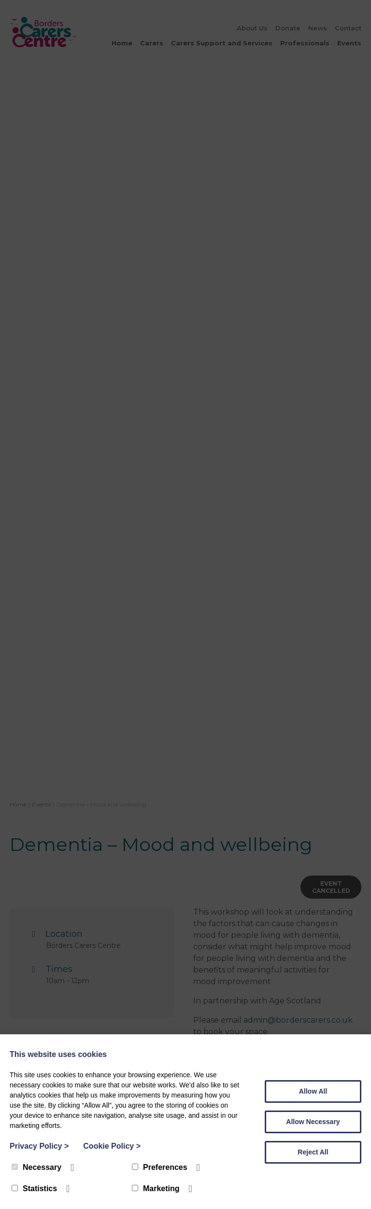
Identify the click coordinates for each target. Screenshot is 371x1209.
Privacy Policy (39, 1146)
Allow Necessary (313, 1122)
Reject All (313, 1152)
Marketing (156, 1188)
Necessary (36, 1167)
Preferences (159, 1167)
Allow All (313, 1091)
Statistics (34, 1188)
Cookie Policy (112, 1146)
